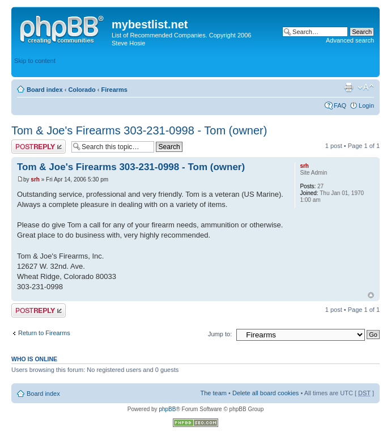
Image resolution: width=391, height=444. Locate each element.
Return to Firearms (44, 332)
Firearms (114, 89)
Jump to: (220, 334)
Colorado (81, 89)
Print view (348, 87)
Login (366, 105)
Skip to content (35, 60)
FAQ (340, 105)
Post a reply (38, 146)
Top (371, 295)
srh (35, 179)
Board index (45, 89)
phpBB (167, 409)
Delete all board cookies (265, 393)
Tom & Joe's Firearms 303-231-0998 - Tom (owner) (139, 130)
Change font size (366, 87)
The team (214, 393)
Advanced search (350, 40)
